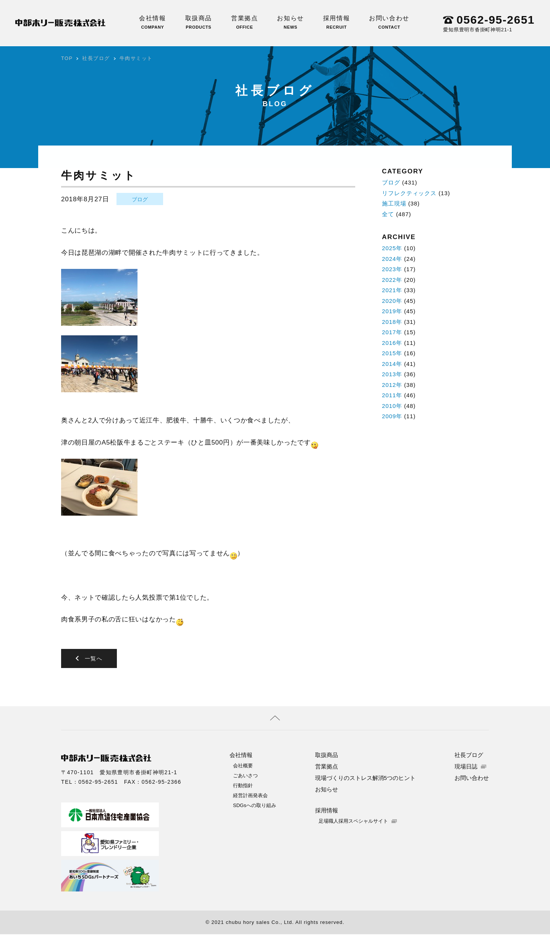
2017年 (392, 332)
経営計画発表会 (250, 796)
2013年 (392, 374)
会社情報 (152, 22)
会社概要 (243, 766)
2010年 (392, 406)
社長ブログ (96, 58)
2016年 (392, 343)
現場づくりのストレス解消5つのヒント (365, 778)
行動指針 (243, 786)
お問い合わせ (389, 22)
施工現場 (394, 203)
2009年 (392, 416)
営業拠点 (244, 22)
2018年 (392, 322)
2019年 (392, 311)
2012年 (392, 385)
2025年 (392, 248)
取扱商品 (198, 22)
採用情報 (336, 22)
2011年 (392, 395)
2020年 (392, 301)
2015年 (392, 353)
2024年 (392, 259)
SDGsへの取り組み (254, 806)
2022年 (392, 280)
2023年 (392, 269)
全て (388, 214)
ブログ (140, 199)
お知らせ (290, 22)
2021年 (392, 290)
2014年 (392, 364)
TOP (67, 58)
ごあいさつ (245, 776)
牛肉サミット (136, 58)
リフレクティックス (409, 193)
